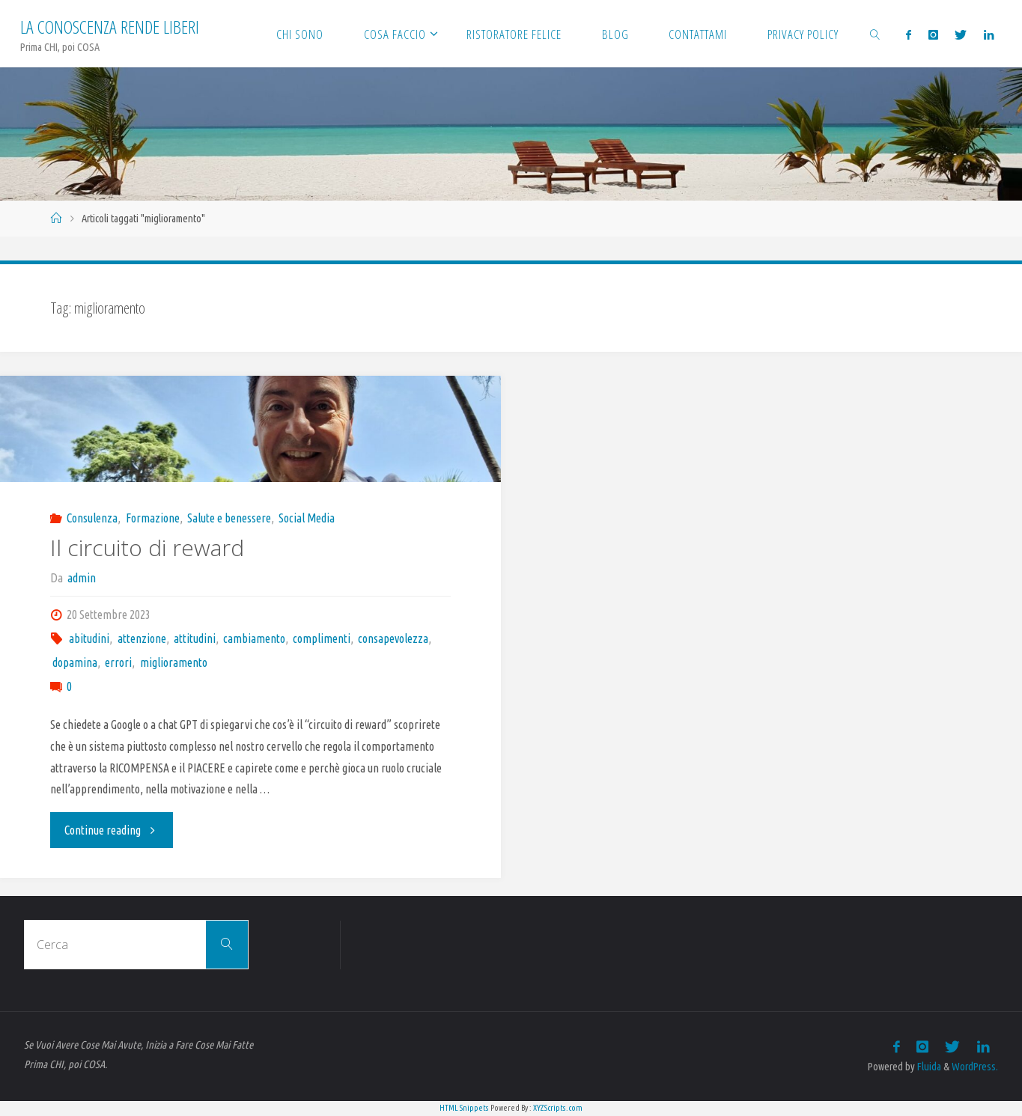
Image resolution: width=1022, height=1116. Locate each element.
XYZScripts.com (558, 1107)
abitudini (89, 638)
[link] (875, 33)
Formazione (153, 518)
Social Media (307, 518)
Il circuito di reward (147, 547)
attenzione (142, 638)
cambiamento (254, 638)
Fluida (928, 1067)
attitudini (195, 638)
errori (118, 662)
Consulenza (92, 518)
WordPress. (975, 1067)
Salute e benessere (229, 518)
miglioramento (173, 662)
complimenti (321, 638)
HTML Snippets (464, 1107)
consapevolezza (393, 638)
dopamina (74, 662)
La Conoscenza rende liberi (109, 26)
